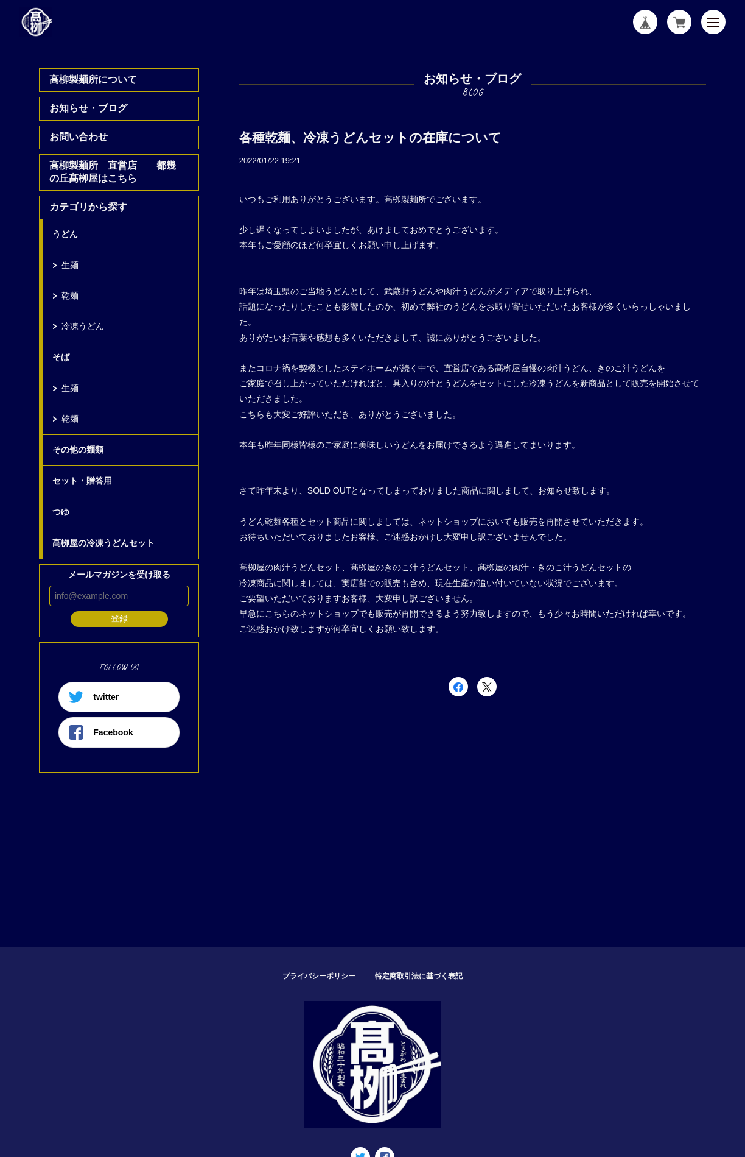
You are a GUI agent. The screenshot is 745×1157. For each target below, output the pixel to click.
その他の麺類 (77, 450)
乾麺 (70, 295)
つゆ (60, 512)
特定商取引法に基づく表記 (419, 976)
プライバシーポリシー (318, 976)
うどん (65, 234)
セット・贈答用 (82, 481)
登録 (119, 618)
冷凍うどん (82, 326)
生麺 (70, 265)
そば (60, 357)
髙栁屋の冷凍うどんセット (103, 543)
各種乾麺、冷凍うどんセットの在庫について (370, 137)
